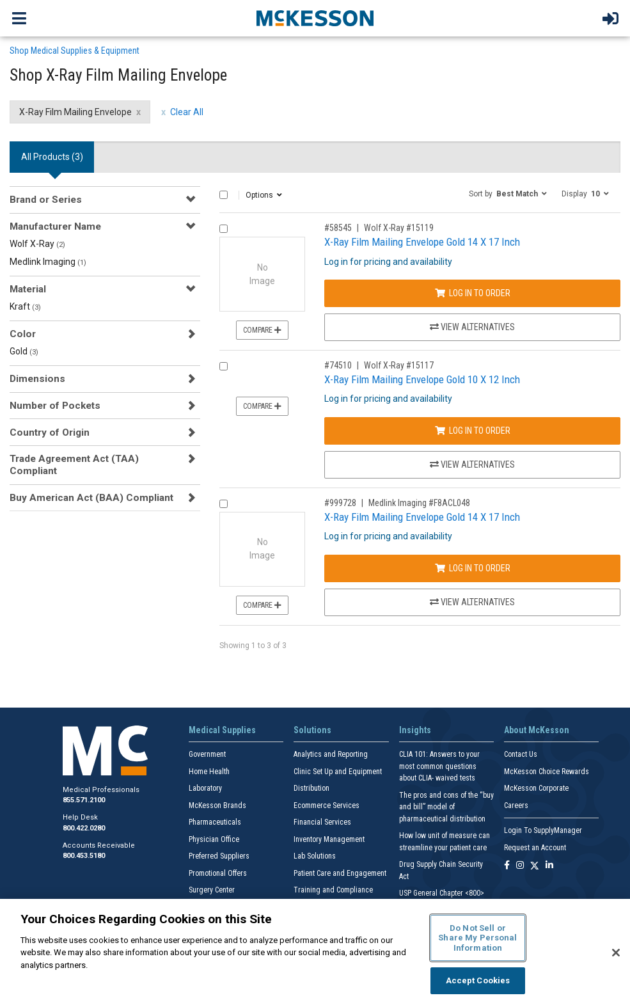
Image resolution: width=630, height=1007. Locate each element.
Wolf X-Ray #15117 (399, 365)
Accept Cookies (478, 980)
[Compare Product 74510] (223, 366)
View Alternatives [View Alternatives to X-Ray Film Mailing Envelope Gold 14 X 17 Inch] (472, 327)
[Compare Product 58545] (223, 229)
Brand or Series (46, 199)
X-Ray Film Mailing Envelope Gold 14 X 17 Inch (422, 241)
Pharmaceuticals (215, 822)
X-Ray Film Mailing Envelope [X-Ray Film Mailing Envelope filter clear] (75, 112)
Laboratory (205, 788)
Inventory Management (329, 839)
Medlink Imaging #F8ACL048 (419, 503)
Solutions (312, 730)
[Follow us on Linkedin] (549, 866)
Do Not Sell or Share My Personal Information (477, 938)
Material (28, 289)
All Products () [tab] (52, 157)
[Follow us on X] (534, 866)
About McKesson (536, 730)
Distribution (311, 788)
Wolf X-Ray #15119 (399, 228)
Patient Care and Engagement (340, 873)
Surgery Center (212, 889)
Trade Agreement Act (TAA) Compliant (74, 464)
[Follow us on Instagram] (520, 866)
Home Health (209, 771)
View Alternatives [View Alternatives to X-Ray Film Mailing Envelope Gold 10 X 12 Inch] (472, 464)
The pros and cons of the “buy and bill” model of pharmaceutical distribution (446, 807)
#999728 (340, 503)
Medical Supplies (222, 730)
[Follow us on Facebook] (507, 866)
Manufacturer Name (55, 226)
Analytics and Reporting (331, 754)
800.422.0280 (84, 828)
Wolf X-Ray (37, 244)
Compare (262, 330)
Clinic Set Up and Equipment (338, 771)
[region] (315, 953)
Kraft (25, 306)
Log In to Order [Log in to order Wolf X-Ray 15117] (472, 430)
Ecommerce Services (326, 805)
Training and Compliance (333, 889)
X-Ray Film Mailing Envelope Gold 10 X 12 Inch (422, 379)
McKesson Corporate (536, 788)
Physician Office (214, 839)
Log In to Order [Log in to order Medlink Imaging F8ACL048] (472, 568)
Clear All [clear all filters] (186, 112)
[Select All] (223, 195)
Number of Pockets (55, 405)
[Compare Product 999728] (223, 504)
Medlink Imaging (48, 262)
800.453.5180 (84, 856)
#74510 (338, 365)
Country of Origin (50, 432)
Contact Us (520, 754)
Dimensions (37, 379)
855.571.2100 (84, 800)
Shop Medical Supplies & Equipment (74, 50)
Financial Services (322, 822)
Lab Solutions (315, 856)
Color (23, 334)
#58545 (338, 228)
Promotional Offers (218, 873)
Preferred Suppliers (219, 856)
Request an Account (535, 847)
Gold (24, 351)
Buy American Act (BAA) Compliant (91, 498)
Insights (415, 730)
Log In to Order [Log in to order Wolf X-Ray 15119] (472, 293)
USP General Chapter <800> (441, 893)
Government (207, 754)
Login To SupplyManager (543, 830)
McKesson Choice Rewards (546, 771)
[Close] (616, 953)
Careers (516, 805)
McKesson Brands (217, 805)
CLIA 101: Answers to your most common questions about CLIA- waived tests (439, 766)
